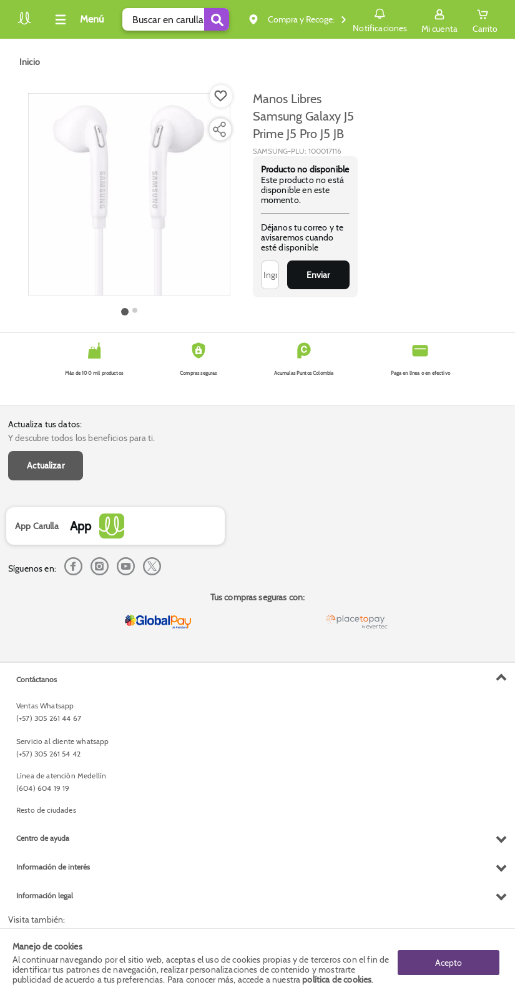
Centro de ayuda (42, 838)
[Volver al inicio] (24, 23)
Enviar (318, 274)
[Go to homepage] (29, 61)
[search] (175, 19)
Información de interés (53, 866)
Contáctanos (36, 679)
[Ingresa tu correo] (270, 274)
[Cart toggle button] (485, 19)
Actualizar (45, 465)
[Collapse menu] (77, 19)
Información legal (44, 895)
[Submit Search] (216, 19)
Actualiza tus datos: (45, 424)
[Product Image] (129, 194)
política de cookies (336, 979)
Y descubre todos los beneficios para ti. (81, 438)
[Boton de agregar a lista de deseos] (221, 96)
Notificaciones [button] (380, 18)
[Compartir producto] (219, 129)
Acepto (448, 962)
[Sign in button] (439, 19)
